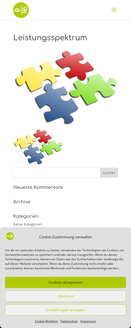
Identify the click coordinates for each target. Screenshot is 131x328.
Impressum (88, 321)
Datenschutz (69, 321)
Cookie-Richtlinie (46, 321)
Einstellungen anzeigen (65, 309)
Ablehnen (65, 296)
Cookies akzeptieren (65, 282)
